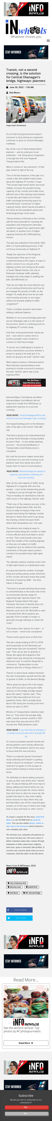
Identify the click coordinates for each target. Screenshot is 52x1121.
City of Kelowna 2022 (17, 883)
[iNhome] (48, 40)
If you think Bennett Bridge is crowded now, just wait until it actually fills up (26, 733)
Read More (26, 1043)
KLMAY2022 (31, 887)
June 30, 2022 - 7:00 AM (20, 87)
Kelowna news (14, 887)
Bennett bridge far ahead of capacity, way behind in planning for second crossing (27, 474)
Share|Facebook (20, 910)
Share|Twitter (21, 918)
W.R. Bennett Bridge (31, 893)
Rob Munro (14, 92)
